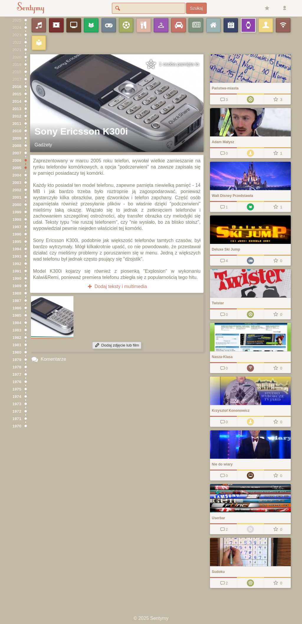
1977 (16, 374)
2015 (16, 94)
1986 (16, 308)
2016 (16, 86)
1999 (16, 212)
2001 (16, 197)
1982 (16, 337)
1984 (16, 323)
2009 (16, 138)
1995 (16, 241)
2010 (16, 131)
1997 (16, 227)
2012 (16, 116)
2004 (16, 175)
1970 (16, 426)
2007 (16, 153)
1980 (16, 352)
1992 (16, 264)
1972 (16, 411)
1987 (16, 300)
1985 (16, 315)
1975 (16, 389)
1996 (16, 234)
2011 (16, 123)
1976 (16, 382)
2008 (16, 145)
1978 (16, 367)
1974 (16, 396)
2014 (16, 101)
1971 (16, 418)
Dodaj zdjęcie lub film (116, 345)
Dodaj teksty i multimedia (117, 286)
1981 (16, 345)
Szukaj (196, 8)
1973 (16, 404)
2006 (16, 160)
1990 (16, 278)
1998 (16, 219)
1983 (16, 330)
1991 (16, 271)
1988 (16, 293)
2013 (16, 109)
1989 (16, 286)
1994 (16, 249)
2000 (16, 204)
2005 (16, 168)
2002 (16, 190)
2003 (16, 182)
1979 (16, 359)
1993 (16, 256)
